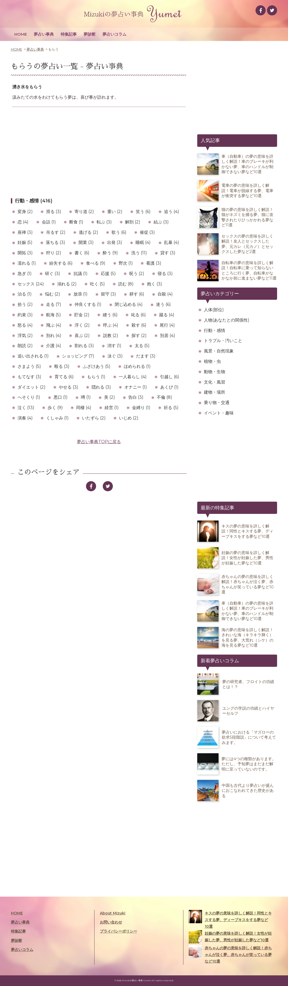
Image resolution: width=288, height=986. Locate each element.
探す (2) (139, 335)
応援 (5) (108, 273)
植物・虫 (212, 361)
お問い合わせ (111, 922)
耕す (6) (136, 294)
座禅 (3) (25, 232)
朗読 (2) (25, 345)
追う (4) (171, 211)
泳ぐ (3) (115, 356)
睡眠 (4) (143, 242)
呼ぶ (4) (110, 325)
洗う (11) (139, 252)
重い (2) (114, 211)
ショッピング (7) (78, 356)
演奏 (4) (25, 418)
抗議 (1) (80, 273)
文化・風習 (214, 382)
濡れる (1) (27, 263)
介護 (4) (53, 345)
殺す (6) (138, 325)
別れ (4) (53, 335)
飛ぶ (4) (53, 325)
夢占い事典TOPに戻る (99, 441)
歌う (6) (119, 232)
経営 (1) (112, 407)
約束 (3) (25, 314)
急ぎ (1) (25, 273)
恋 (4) (23, 221)
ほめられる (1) (137, 366)
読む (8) (126, 283)
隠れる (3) (101, 387)
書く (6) (82, 252)
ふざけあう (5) (96, 366)
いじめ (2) (128, 418)
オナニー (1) (135, 387)
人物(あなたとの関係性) (226, 320)
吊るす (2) (55, 232)
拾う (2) (25, 304)
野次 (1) (126, 263)
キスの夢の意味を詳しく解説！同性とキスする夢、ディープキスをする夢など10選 (230, 919)
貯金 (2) (81, 314)
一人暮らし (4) (133, 376)
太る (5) (142, 345)
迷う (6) (163, 304)
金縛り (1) (141, 407)
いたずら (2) (94, 418)
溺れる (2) (67, 283)
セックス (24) (31, 283)
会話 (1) (49, 221)
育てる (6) (64, 376)
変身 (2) (25, 211)
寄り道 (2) (84, 211)
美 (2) (109, 397)
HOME (20, 34)
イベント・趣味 (219, 412)
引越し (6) (169, 376)
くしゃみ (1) (57, 418)
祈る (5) (171, 407)
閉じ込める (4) (129, 304)
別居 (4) (167, 335)
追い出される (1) (33, 356)
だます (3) (145, 356)
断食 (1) (76, 221)
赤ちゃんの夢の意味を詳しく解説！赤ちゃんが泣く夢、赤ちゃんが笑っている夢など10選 (230, 954)
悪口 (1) (61, 397)
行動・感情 (214, 330)
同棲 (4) (83, 407)
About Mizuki (112, 913)
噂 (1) (86, 397)
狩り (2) (53, 252)
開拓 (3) (25, 252)
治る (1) (25, 294)
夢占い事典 (44, 34)
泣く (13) (26, 407)
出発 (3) (114, 242)
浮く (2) (82, 325)
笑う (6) (143, 211)
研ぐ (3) (52, 273)
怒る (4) (25, 325)
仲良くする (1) (88, 304)
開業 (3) (86, 242)
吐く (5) (97, 283)
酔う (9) (110, 252)
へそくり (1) (29, 397)
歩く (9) (55, 407)
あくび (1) (169, 387)
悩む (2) (52, 294)
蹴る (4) (166, 314)
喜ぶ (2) (82, 335)
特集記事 (69, 34)
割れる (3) (84, 345)
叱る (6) (138, 314)
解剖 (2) (132, 221)
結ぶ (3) (161, 221)
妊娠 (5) (25, 242)
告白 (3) (135, 397)
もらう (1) (96, 376)
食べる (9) (95, 263)
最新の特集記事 (217, 508)
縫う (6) (110, 314)
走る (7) (53, 304)
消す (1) (114, 345)
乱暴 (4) (171, 242)
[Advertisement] (99, 152)
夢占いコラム (114, 34)
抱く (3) (154, 283)
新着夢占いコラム (220, 661)
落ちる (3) (55, 242)
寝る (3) (165, 273)
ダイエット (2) (32, 387)
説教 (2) (110, 335)
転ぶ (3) (104, 221)
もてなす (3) (29, 376)
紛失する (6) (61, 263)
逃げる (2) (88, 232)
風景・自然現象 (219, 350)
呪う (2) (136, 273)
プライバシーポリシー (118, 931)
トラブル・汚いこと (223, 340)
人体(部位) (214, 309)
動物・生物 (214, 371)
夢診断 (90, 34)
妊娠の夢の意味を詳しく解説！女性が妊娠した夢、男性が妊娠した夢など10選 (230, 936)
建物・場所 (214, 392)
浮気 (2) (25, 335)
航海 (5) (53, 314)
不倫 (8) (164, 397)
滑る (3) (53, 211)
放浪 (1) (80, 294)
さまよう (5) (29, 366)
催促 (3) (147, 232)
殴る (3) (61, 366)
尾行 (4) (167, 325)
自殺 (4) (165, 294)
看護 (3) (153, 263)
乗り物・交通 (216, 402)
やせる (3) (68, 387)
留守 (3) (108, 294)
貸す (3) (167, 252)
